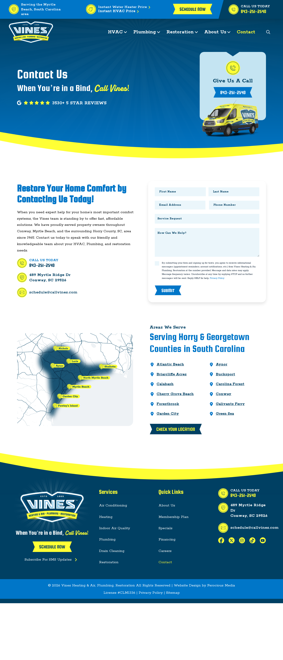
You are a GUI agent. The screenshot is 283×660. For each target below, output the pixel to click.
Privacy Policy (217, 278)
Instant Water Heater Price (125, 7)
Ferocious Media (221, 585)
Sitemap (173, 592)
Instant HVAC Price (119, 11)
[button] (268, 32)
